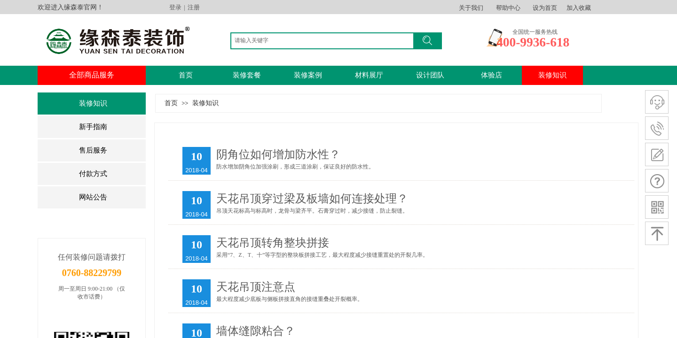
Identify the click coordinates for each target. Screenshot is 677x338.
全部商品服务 (91, 75)
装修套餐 (247, 75)
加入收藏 (579, 7)
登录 (175, 7)
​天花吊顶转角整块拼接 (272, 243)
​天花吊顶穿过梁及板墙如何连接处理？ (312, 198)
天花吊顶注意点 (255, 287)
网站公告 (93, 197)
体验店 (491, 75)
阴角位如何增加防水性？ (278, 154)
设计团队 (430, 75)
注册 (194, 7)
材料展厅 (369, 75)
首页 (186, 75)
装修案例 (308, 75)
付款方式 (93, 173)
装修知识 (93, 103)
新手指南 (93, 127)
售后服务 (93, 150)
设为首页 (545, 7)
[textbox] (324, 40)
